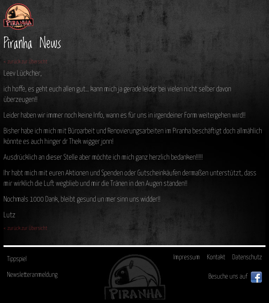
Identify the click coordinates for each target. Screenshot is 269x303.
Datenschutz (247, 257)
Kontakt (216, 257)
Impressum (186, 257)
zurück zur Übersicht (27, 61)
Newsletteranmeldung (32, 275)
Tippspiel (17, 259)
